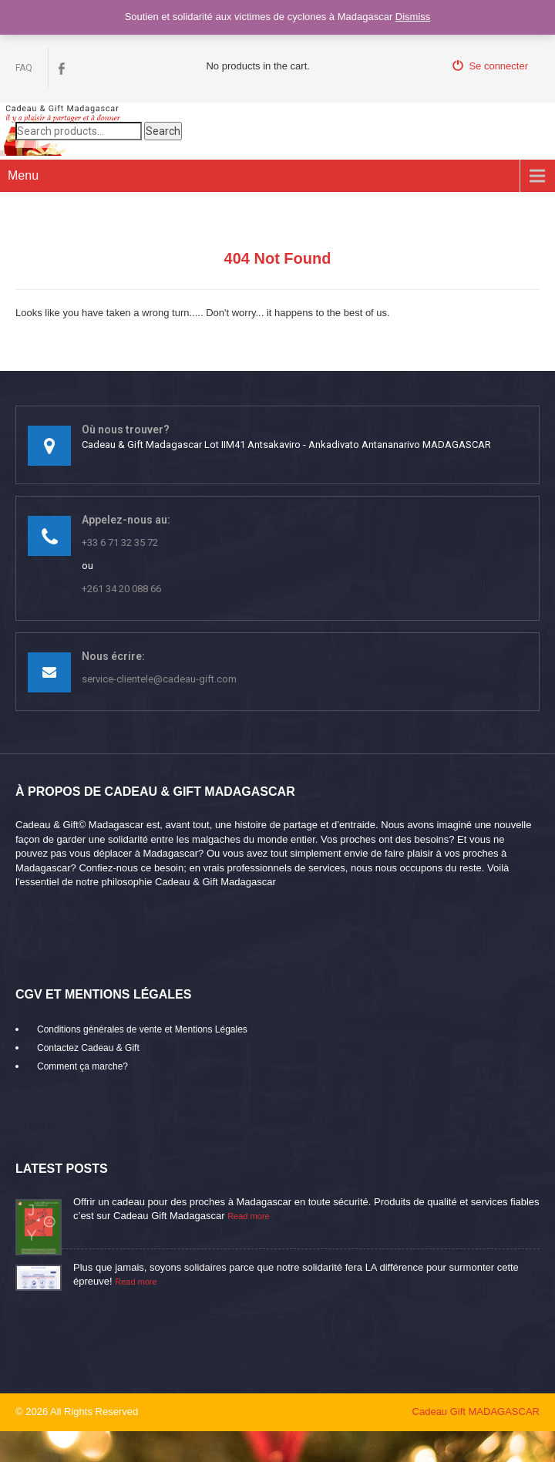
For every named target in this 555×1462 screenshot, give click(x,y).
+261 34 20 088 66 (121, 589)
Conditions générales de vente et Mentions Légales (142, 1029)
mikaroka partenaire (197, 1411)
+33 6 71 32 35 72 (120, 542)
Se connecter (490, 66)
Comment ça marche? (82, 1066)
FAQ (23, 67)
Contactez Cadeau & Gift (88, 1048)
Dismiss (413, 16)
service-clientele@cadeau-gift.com (159, 679)
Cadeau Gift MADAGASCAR (476, 1411)
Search (163, 131)
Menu (23, 175)
